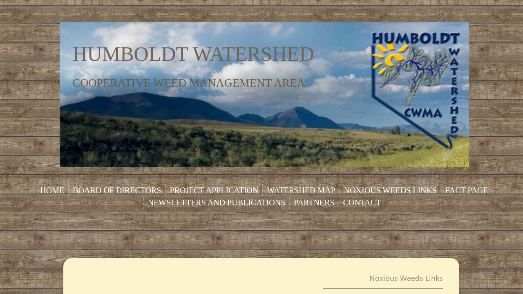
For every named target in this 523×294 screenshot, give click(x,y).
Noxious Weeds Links (390, 190)
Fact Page (466, 190)
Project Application (214, 190)
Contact (362, 202)
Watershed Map (301, 190)
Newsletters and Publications (217, 202)
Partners (314, 202)
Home (52, 190)
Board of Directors (117, 190)
